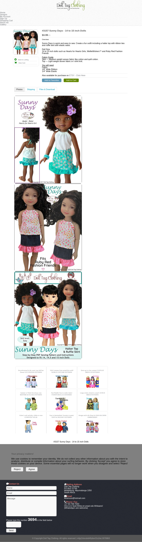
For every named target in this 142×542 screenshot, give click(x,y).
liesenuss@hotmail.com (74, 498)
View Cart (19, 63)
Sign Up (3, 18)
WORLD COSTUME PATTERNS (61, 372)
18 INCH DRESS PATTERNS (95, 394)
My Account (5, 16)
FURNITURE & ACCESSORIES (62, 395)
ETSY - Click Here (77, 75)
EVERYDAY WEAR (31, 417)
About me (4, 22)
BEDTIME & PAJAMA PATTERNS (31, 395)
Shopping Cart (6, 20)
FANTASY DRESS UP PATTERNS (94, 371)
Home (2, 12)
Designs (3, 14)
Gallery (3, 24)
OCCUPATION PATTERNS (33, 372)
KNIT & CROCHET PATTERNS (62, 417)
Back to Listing (21, 60)
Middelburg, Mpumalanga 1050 (78, 490)
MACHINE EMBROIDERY (97, 416)
